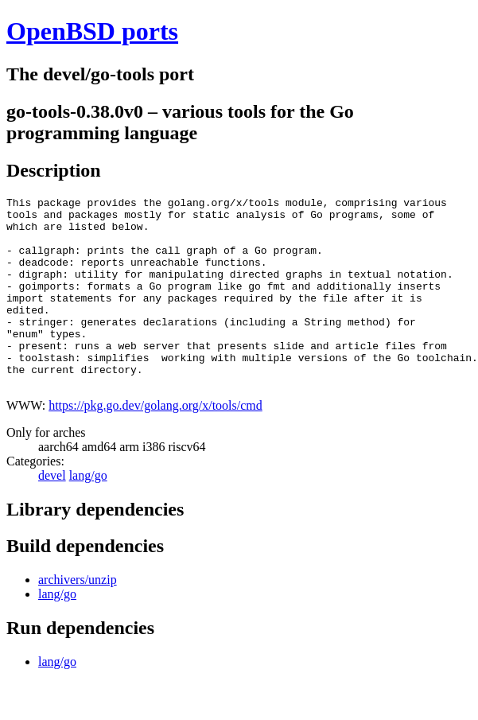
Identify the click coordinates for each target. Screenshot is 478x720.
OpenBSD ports (92, 31)
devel (52, 513)
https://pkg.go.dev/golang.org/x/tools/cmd (155, 443)
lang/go (88, 513)
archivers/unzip (77, 618)
